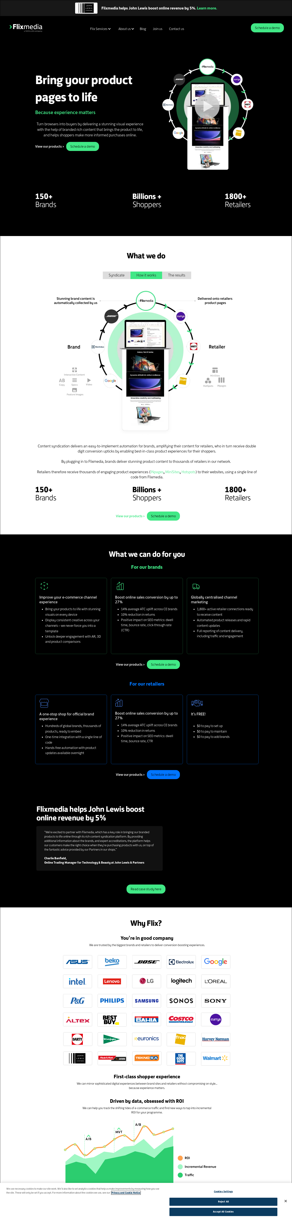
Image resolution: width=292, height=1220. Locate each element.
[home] (26, 27)
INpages (156, 472)
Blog (143, 29)
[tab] (116, 275)
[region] (146, 1201)
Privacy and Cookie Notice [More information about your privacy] (126, 1192)
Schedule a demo (267, 28)
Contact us (176, 29)
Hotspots (188, 472)
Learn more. (207, 8)
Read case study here (146, 889)
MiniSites (172, 472)
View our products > (49, 146)
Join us (157, 29)
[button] (100, 29)
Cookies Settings (223, 1191)
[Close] (285, 1201)
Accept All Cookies (223, 1211)
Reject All (223, 1201)
